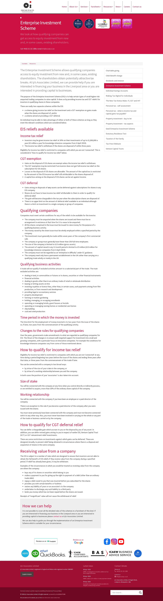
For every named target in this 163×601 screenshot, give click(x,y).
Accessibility (41, 591)
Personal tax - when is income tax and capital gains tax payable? (121, 112)
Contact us (137, 6)
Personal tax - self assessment (118, 106)
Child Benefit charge (114, 75)
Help (59, 591)
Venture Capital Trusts (115, 148)
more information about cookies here (51, 597)
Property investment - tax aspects (119, 123)
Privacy (55, 591)
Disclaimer (49, 591)
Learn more (26, 574)
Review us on (78, 541)
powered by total (57, 594)
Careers (127, 6)
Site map (34, 591)
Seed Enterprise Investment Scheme (120, 128)
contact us (57, 516)
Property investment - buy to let (119, 118)
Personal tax (33, 63)
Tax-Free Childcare (113, 144)
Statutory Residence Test (116, 133)
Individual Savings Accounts (117, 90)
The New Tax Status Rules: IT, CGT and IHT (123, 100)
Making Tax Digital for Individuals (119, 96)
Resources (108, 6)
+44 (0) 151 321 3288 (121, 571)
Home (64, 6)
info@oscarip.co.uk (48, 49)
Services (84, 6)
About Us (73, 6)
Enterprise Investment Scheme (118, 85)
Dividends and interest (115, 80)
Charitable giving (112, 70)
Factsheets (96, 6)
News (118, 6)
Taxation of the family (115, 138)
